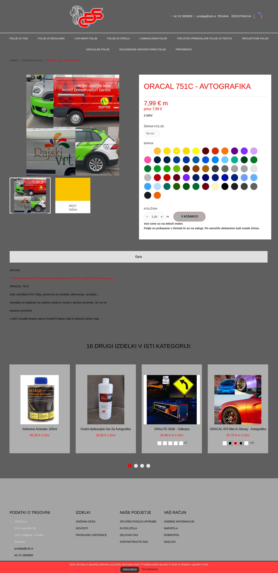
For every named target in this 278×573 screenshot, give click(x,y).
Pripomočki (184, 49)
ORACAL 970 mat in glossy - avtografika (238, 429)
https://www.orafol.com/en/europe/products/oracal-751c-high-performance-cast (62, 278)
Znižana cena (86, 521)
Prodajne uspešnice (91, 535)
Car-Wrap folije (86, 38)
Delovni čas (129, 535)
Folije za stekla (118, 38)
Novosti (82, 528)
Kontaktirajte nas (134, 541)
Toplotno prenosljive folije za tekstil (204, 38)
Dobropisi (171, 535)
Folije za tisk (18, 38)
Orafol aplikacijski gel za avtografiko (106, 429)
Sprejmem (130, 569)
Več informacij (150, 569)
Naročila (171, 528)
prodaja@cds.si (205, 16)
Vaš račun (175, 512)
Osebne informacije (179, 521)
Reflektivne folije (255, 38)
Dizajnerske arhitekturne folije (142, 49)
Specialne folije (98, 49)
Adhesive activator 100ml (39, 429)
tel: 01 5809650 (181, 16)
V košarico (189, 216)
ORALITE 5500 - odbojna (172, 429)
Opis (138, 256)
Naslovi (170, 541)
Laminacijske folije (153, 38)
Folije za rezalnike (51, 38)
